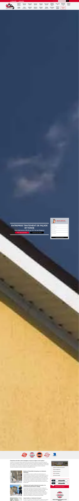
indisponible (13, 1)
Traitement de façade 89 (63, 8)
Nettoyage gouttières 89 (46, 8)
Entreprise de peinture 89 (35, 4)
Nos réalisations (22, 232)
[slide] (39, 250)
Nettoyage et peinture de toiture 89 (68, 4)
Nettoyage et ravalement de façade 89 (52, 4)
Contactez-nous (37, 232)
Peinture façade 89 (58, 4)
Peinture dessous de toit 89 (52, 8)
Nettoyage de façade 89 (41, 8)
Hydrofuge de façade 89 (41, 4)
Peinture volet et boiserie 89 (46, 4)
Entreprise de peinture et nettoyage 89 (19, 4)
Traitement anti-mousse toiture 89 (63, 4)
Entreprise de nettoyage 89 (35, 8)
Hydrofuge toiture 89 (19, 8)
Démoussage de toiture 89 (30, 4)
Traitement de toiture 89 (24, 4)
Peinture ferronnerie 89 (24, 8)
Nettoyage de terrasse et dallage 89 (57, 7)
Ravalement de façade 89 (30, 8)
